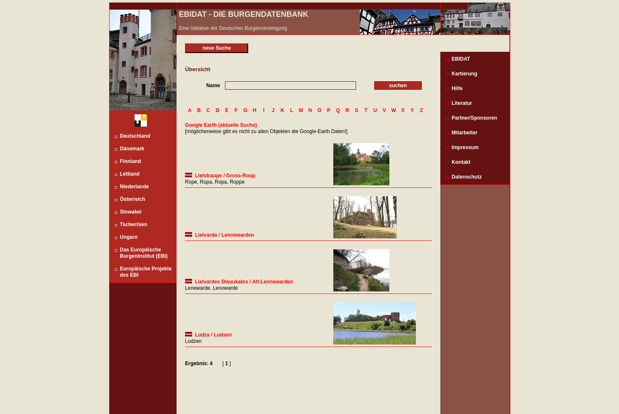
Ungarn (129, 237)
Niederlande (134, 187)
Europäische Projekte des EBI (146, 272)
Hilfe (457, 88)
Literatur (462, 103)
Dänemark (132, 149)
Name (213, 85)
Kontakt (461, 162)
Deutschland (135, 136)
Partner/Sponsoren (474, 118)
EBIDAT (461, 59)
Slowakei (131, 212)
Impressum (465, 147)
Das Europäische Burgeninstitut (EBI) (144, 253)
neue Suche (216, 48)
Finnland (130, 161)
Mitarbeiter (464, 133)
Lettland (130, 174)
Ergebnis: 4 (198, 363)
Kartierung (464, 74)
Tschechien (133, 224)
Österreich (132, 199)
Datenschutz (467, 177)
